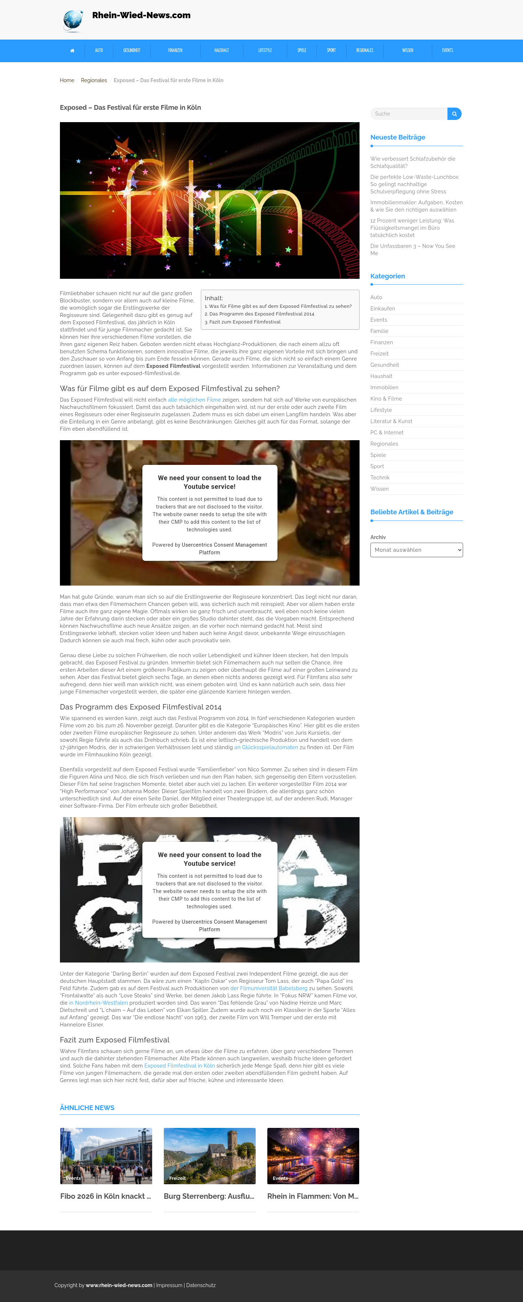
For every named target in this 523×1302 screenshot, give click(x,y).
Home (67, 80)
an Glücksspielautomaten (267, 747)
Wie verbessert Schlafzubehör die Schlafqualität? (412, 162)
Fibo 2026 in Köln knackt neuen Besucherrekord (106, 1196)
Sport (331, 50)
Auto (99, 50)
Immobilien (384, 387)
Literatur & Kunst (391, 421)
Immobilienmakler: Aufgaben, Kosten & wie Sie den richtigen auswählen (416, 206)
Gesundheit (132, 50)
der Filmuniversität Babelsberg (269, 988)
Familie (379, 331)
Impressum (169, 1285)
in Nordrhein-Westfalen (98, 1003)
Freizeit (379, 354)
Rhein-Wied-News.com (141, 15)
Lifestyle (265, 50)
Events (447, 50)
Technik (380, 478)
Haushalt (221, 50)
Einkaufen (382, 309)
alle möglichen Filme (194, 400)
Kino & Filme (386, 399)
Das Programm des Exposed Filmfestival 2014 (262, 314)
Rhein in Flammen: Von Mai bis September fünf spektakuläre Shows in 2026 (313, 1196)
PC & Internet (387, 432)
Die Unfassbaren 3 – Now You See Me (412, 249)
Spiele (301, 50)
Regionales (364, 50)
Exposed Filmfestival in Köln (180, 1066)
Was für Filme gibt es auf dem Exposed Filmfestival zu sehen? (280, 306)
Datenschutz (201, 1285)
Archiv (378, 537)
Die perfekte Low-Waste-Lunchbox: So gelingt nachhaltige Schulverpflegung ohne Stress (414, 184)
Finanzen (175, 50)
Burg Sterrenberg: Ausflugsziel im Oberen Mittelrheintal (210, 1196)
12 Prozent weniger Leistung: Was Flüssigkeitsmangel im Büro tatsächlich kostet (412, 228)
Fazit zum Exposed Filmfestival (245, 322)
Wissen (407, 50)
